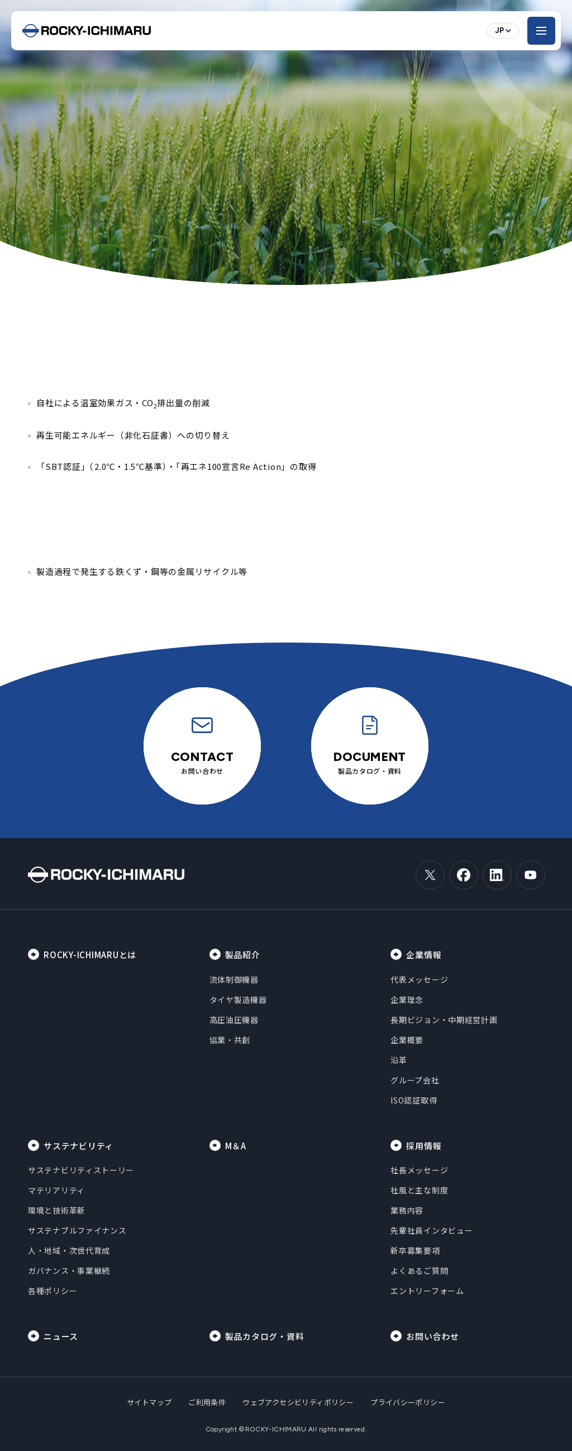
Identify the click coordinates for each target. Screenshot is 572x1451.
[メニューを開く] (541, 31)
